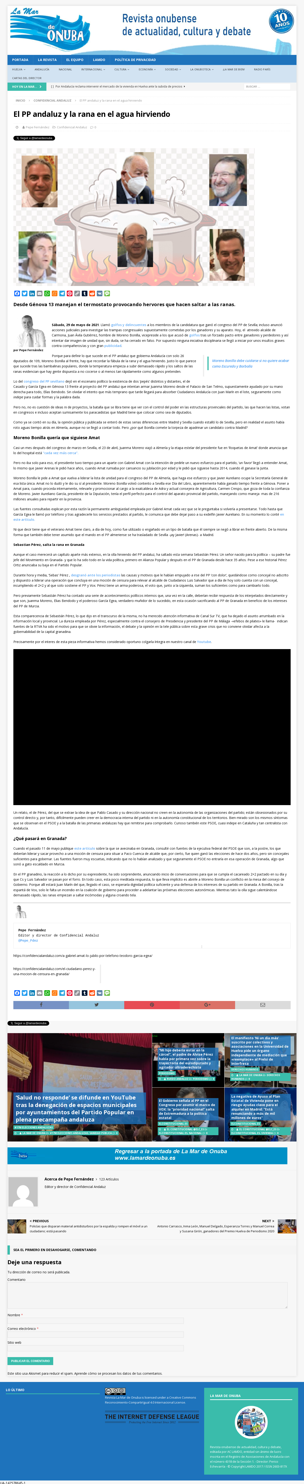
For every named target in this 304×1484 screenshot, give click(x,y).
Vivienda (267, 1133)
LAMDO (99, 59)
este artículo (84, 848)
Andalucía (42, 69)
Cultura (120, 69)
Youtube (204, 641)
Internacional (91, 69)
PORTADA (20, 59)
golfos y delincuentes (128, 325)
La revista (47, 59)
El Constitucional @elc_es (185, 1129)
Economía (146, 69)
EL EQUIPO (74, 59)
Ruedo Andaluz (177, 1079)
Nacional (65, 69)
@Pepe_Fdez (28, 941)
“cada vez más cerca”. (61, 453)
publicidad (112, 345)
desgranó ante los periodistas (95, 575)
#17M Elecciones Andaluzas (69, 1133)
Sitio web (14, 1342)
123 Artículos (109, 1179)
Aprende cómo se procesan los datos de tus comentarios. (118, 1373)
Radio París (262, 69)
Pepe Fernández (37, 127)
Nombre (14, 1315)
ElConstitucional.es (173, 1133)
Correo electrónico (22, 1328)
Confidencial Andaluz (72, 127)
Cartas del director (26, 78)
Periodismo (201, 1079)
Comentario (17, 1279)
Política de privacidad (135, 59)
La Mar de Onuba (34, 1133)
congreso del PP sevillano (44, 381)
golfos (194, 335)
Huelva (17, 69)
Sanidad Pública (101, 1133)
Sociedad (171, 69)
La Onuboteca (200, 69)
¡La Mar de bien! (234, 69)
